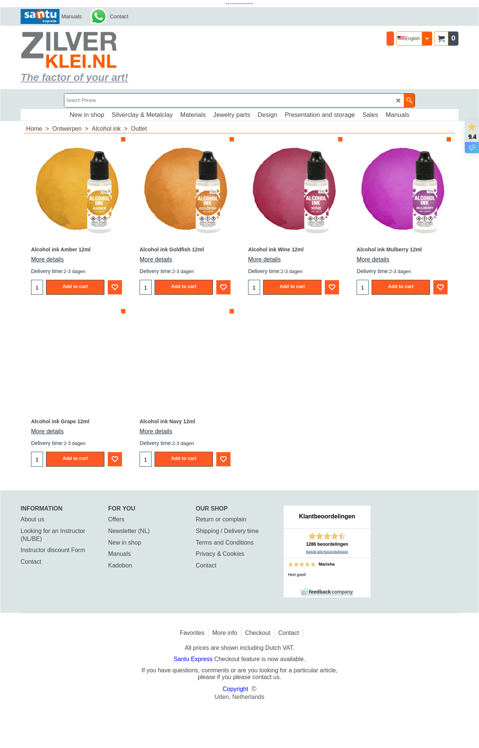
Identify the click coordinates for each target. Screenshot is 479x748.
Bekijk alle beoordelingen (327, 552)
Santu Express (194, 659)
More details (47, 259)
